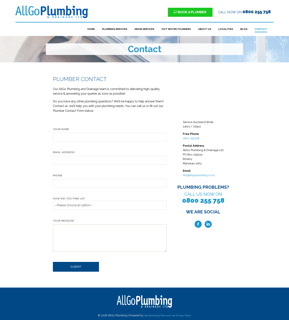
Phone (110, 181)
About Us (204, 29)
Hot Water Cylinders (176, 29)
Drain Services (144, 29)
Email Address (110, 158)
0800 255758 (191, 138)
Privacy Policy (185, 315)
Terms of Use (168, 315)
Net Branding (150, 315)
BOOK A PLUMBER (190, 12)
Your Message (110, 236)
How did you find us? (110, 203)
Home (91, 29)
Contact (261, 29)
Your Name (110, 135)
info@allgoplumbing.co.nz (200, 175)
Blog (243, 29)
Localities (225, 29)
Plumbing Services (114, 29)
